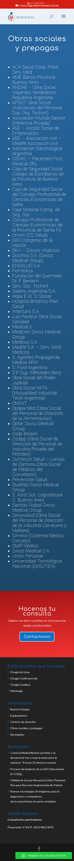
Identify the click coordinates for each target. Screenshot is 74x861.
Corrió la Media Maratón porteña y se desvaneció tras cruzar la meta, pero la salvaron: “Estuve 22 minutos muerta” (33, 757)
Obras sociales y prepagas (26, 728)
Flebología (16, 691)
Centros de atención (23, 721)
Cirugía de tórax (20, 672)
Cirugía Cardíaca (20, 684)
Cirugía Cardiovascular (24, 678)
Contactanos (37, 636)
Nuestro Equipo (20, 709)
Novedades (17, 734)
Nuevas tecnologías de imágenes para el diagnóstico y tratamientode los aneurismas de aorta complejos (34, 796)
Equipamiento (18, 715)
